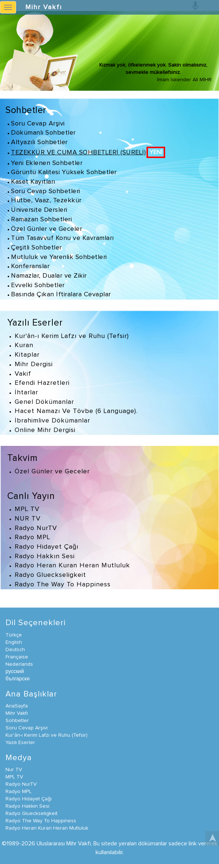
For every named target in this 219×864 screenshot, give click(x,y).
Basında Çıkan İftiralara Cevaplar (61, 294)
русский (14, 671)
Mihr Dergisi (34, 364)
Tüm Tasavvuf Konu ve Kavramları (62, 238)
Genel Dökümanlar (44, 402)
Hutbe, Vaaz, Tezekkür (46, 200)
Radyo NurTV (36, 528)
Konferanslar (30, 266)
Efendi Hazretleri (42, 383)
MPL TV (27, 509)
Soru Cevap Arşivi (38, 123)
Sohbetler (26, 110)
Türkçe (13, 635)
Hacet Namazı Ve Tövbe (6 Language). (76, 411)
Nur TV (13, 769)
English (13, 642)
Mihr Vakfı (43, 7)
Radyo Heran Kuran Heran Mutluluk (72, 565)
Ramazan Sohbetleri (41, 219)
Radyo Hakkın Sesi (45, 556)
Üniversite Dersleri (39, 210)
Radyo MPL (32, 537)
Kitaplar (27, 355)
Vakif (23, 374)
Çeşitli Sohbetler (36, 247)
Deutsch (15, 649)
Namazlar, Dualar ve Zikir (49, 276)
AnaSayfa (16, 706)
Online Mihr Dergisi (45, 430)
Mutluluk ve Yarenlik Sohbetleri (59, 257)
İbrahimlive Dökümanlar (52, 420)
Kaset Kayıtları (33, 182)
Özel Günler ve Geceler (46, 229)
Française (16, 657)
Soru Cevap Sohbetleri (45, 191)
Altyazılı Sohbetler (39, 142)
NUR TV (28, 518)
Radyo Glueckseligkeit (50, 575)
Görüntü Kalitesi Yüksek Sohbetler (64, 172)
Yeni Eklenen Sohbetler (46, 163)
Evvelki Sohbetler (38, 285)
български (17, 678)
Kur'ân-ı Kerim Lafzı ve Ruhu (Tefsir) (72, 336)
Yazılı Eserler (35, 322)
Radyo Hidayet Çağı (46, 547)
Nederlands (19, 664)
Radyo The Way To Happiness (63, 584)
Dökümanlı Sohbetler (43, 132)
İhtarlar (26, 392)
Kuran (24, 345)
